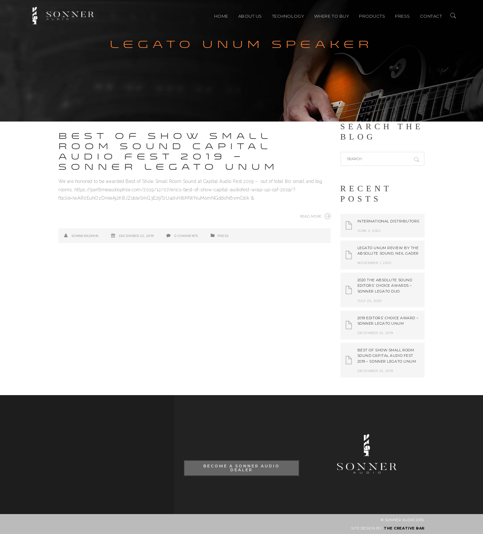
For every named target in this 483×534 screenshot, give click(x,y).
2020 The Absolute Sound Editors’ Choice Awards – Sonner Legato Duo (384, 286)
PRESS (402, 16)
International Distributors (388, 221)
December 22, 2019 (136, 236)
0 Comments (186, 236)
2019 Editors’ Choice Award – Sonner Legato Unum (388, 321)
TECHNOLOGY (288, 16)
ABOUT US (250, 16)
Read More (315, 216)
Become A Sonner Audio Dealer (241, 468)
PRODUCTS (372, 16)
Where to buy (331, 16)
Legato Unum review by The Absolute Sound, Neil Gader (388, 251)
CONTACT (431, 16)
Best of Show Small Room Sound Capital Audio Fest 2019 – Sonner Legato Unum (168, 151)
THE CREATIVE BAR (404, 528)
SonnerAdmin (84, 236)
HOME (221, 16)
